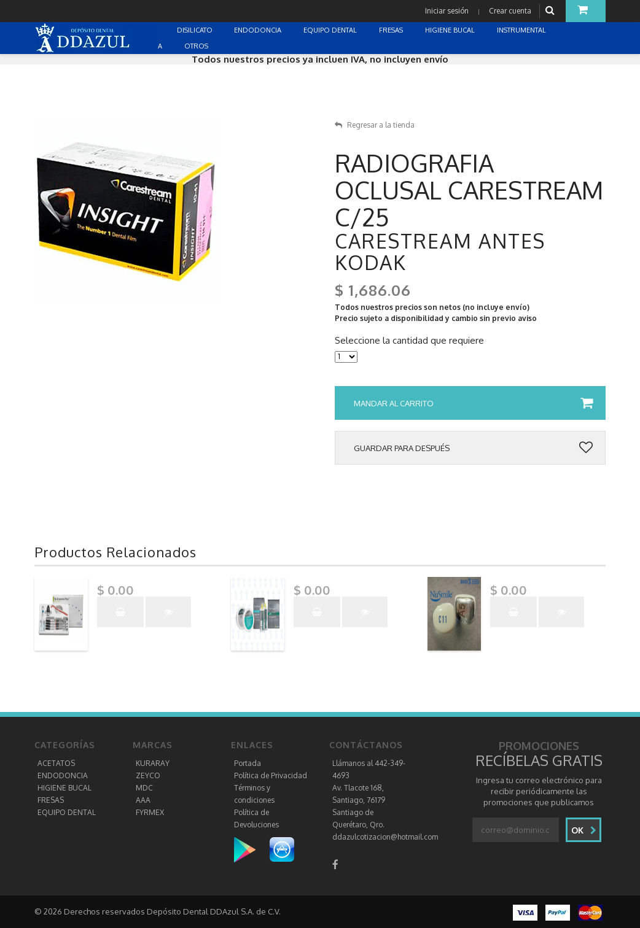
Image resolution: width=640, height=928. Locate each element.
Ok (583, 830)
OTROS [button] (197, 46)
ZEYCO (148, 775)
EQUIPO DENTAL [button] (331, 30)
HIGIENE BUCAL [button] (451, 30)
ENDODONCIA (62, 775)
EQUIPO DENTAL (66, 812)
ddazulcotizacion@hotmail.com (385, 836)
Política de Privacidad (270, 775)
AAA (143, 800)
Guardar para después (473, 448)
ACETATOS (56, 763)
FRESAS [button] (392, 30)
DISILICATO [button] (195, 30)
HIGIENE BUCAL (64, 787)
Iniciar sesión (447, 10)
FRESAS (50, 800)
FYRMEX (150, 812)
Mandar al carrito (473, 403)
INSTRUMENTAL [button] (522, 30)
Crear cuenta (510, 10)
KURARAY (153, 763)
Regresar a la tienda (375, 125)
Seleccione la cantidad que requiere (409, 340)
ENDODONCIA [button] (258, 30)
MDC (144, 787)
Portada (247, 763)
